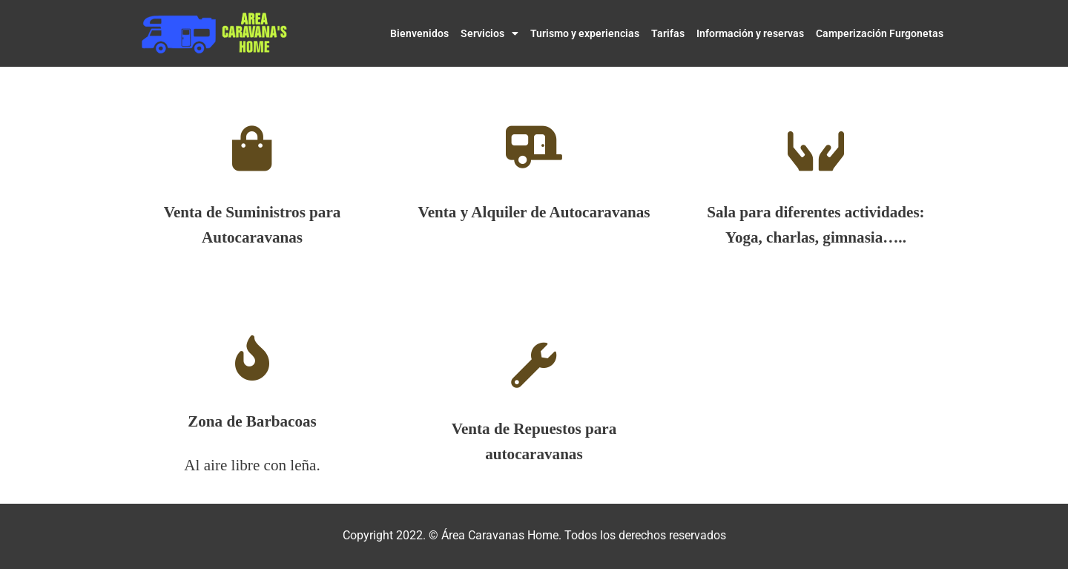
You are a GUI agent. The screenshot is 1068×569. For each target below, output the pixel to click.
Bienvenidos (419, 33)
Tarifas (668, 33)
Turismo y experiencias (584, 33)
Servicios (489, 33)
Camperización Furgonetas (879, 33)
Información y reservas (750, 33)
